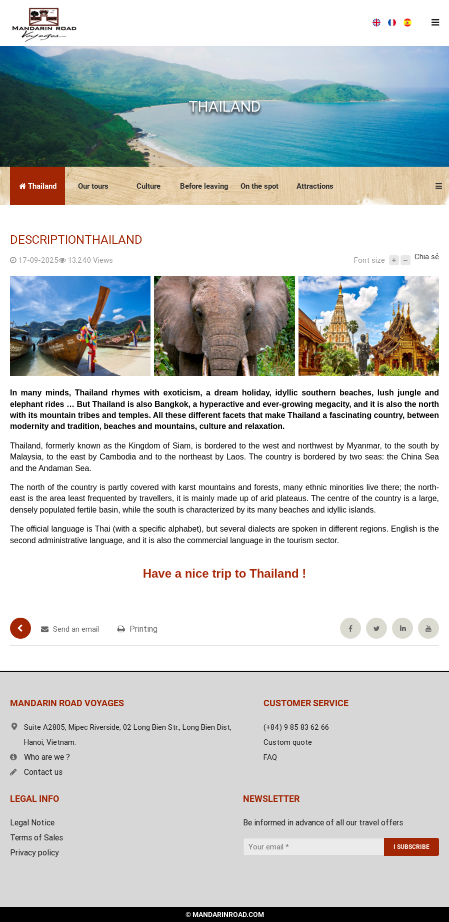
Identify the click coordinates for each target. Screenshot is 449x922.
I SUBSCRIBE (412, 846)
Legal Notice (32, 822)
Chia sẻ (426, 256)
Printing (138, 629)
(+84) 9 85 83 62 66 (254, 23)
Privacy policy (34, 852)
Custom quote (288, 742)
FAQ (270, 757)
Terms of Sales (36, 837)
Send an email (70, 629)
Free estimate (342, 23)
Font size (369, 260)
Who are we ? (40, 757)
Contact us (36, 772)
